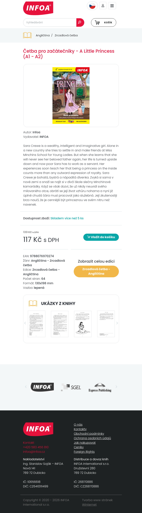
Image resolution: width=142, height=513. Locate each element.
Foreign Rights (84, 452)
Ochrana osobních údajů (92, 438)
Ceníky (79, 447)
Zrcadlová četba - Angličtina (96, 271)
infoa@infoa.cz (34, 452)
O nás (78, 424)
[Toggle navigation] (112, 6)
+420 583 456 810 (36, 447)
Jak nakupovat (85, 443)
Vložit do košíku (101, 237)
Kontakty (80, 429)
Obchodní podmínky (89, 433)
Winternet (89, 504)
